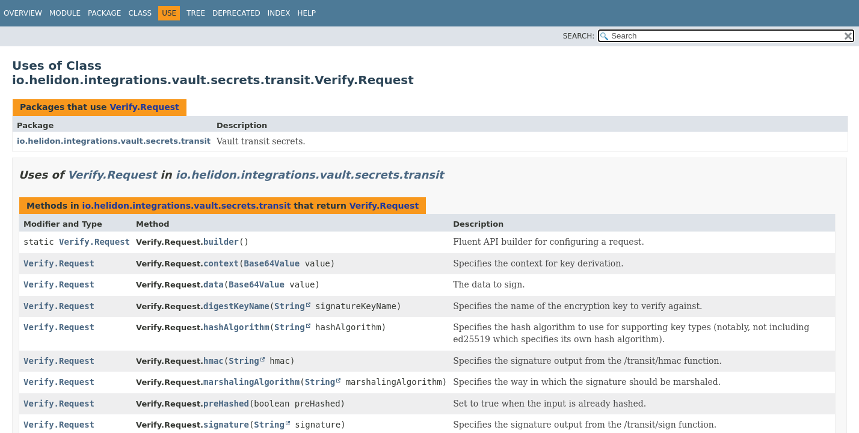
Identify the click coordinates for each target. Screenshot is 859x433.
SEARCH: (579, 36)
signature (226, 424)
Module (65, 13)
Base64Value (272, 263)
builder (221, 242)
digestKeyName (236, 306)
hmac (213, 361)
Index (279, 13)
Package (104, 13)
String (289, 306)
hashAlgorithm (236, 327)
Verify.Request (144, 107)
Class (140, 13)
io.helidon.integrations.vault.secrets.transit (114, 141)
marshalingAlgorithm (251, 382)
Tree (195, 13)
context (221, 263)
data (213, 284)
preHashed (226, 403)
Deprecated (236, 13)
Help (306, 13)
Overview (23, 13)
